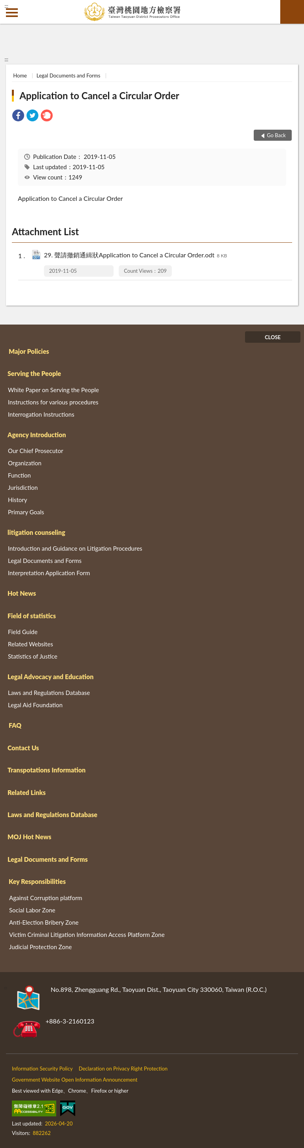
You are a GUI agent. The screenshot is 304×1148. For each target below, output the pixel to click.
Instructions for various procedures (53, 402)
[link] (18, 116)
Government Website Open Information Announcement (74, 1079)
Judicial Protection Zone (40, 946)
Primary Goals (26, 511)
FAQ (15, 725)
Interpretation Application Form (49, 572)
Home (20, 75)
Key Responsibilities (37, 881)
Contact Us (23, 747)
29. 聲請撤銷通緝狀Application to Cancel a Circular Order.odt (135, 255)
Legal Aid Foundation (35, 704)
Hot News (22, 593)
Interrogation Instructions (41, 414)
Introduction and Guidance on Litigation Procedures (75, 548)
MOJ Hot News (29, 836)
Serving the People (34, 373)
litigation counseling (36, 532)
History (17, 499)
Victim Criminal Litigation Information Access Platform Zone (87, 934)
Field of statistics (32, 615)
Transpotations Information (47, 770)
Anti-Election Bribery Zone (43, 922)
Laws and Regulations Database (49, 692)
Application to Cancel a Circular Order (99, 95)
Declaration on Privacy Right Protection (123, 1068)
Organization (25, 462)
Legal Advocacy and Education (50, 676)
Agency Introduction (37, 434)
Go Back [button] (276, 135)
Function (19, 475)
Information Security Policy (42, 1068)
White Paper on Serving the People (53, 389)
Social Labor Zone (32, 910)
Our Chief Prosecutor (35, 450)
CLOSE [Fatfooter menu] (273, 337)
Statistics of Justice (32, 656)
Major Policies (29, 351)
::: (6, 6)
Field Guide (23, 631)
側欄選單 (12, 12)
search (292, 12)
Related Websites (30, 644)
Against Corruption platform (45, 897)
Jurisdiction (23, 487)
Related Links (27, 792)
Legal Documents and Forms (68, 75)
